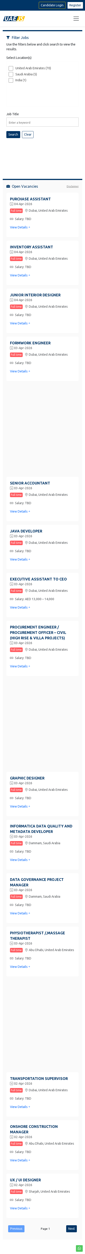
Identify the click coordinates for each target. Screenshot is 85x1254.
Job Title (12, 114)
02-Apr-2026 (21, 1083)
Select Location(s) (19, 58)
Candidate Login (52, 5)
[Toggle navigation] (76, 18)
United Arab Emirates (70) (33, 68)
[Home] (14, 18)
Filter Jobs (17, 38)
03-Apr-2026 (21, 348)
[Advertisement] (42, 155)
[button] (79, 1248)
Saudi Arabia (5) (26, 74)
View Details (20, 227)
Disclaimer (73, 186)
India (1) (20, 80)
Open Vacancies (22, 186)
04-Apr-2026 (21, 204)
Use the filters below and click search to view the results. (40, 47)
